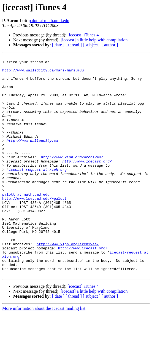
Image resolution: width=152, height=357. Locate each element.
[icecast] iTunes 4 (83, 35)
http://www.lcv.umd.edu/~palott (34, 227)
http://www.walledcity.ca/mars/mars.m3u (43, 73)
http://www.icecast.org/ (87, 182)
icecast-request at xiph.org (38, 192)
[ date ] (58, 44)
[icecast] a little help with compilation (94, 40)
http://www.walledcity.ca (32, 157)
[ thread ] (74, 44)
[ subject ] (92, 44)
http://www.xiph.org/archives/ (72, 177)
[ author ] (110, 44)
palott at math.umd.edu (49, 20)
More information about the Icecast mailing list (43, 352)
